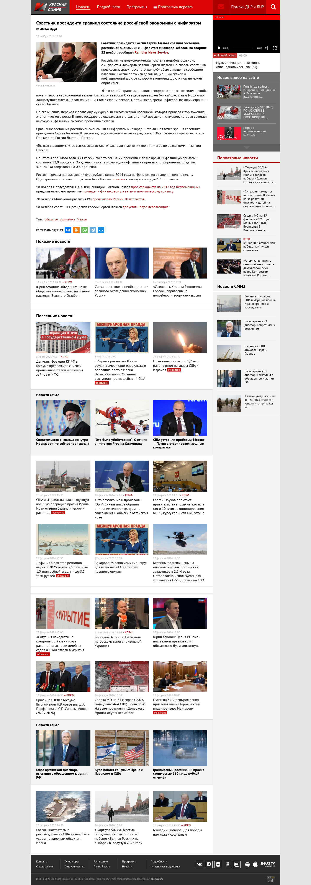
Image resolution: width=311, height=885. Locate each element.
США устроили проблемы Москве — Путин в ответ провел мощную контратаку (179, 443)
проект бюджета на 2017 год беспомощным (164, 187)
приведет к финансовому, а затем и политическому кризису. (128, 191)
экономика (67, 219)
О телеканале (44, 866)
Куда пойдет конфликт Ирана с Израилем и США (119, 772)
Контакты (41, 861)
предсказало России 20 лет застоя (118, 199)
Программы (137, 6)
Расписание (100, 861)
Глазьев (81, 219)
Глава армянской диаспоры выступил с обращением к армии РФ (62, 773)
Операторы (72, 861)
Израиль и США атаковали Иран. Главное (255, 349)
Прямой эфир (101, 866)
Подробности (108, 6)
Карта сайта (157, 878)
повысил (118, 179)
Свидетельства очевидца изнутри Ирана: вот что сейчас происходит (62, 442)
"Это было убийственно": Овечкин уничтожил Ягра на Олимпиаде (121, 442)
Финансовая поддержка (165, 866)
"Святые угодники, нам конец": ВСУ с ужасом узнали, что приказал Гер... (259, 401)
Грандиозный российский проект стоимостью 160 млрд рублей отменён (178, 773)
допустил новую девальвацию (146, 207)
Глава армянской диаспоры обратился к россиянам (259, 324)
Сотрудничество (74, 866)
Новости (83, 6)
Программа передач (173, 6)
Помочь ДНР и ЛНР (247, 6)
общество (51, 219)
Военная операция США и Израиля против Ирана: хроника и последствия (260, 302)
